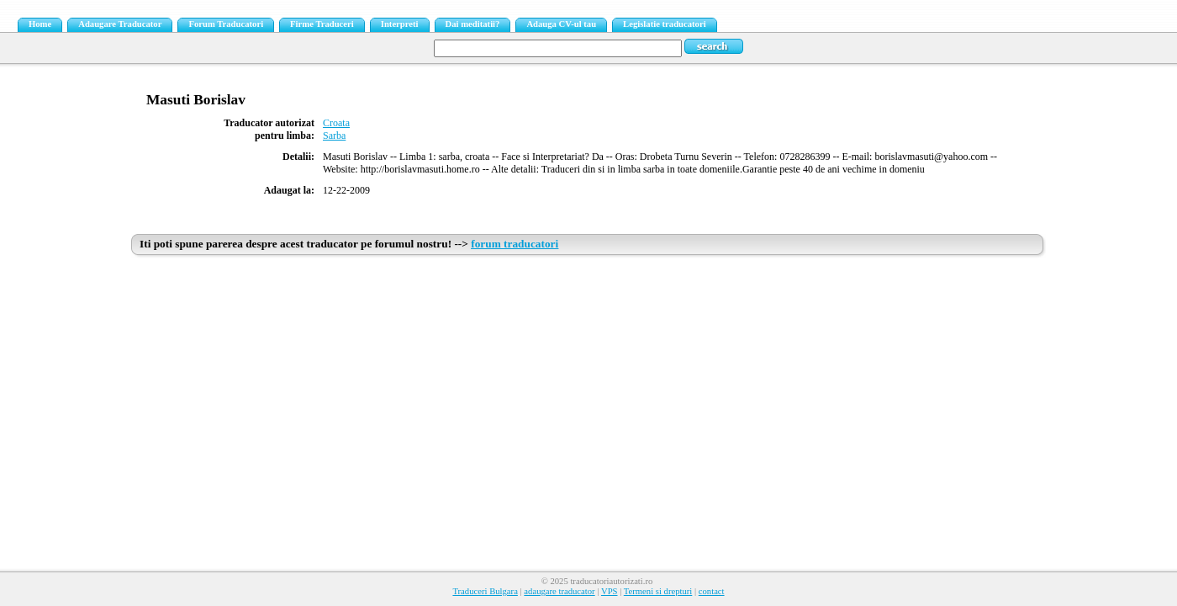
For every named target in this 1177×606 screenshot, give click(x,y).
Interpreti (400, 24)
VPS (609, 591)
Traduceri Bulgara (484, 591)
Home (40, 24)
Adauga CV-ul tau (561, 24)
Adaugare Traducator (119, 24)
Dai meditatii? (473, 24)
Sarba (334, 135)
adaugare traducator (559, 591)
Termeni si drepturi (658, 591)
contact (712, 591)
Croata (336, 123)
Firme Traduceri (322, 24)
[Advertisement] (588, 389)
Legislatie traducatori (664, 24)
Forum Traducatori (225, 24)
